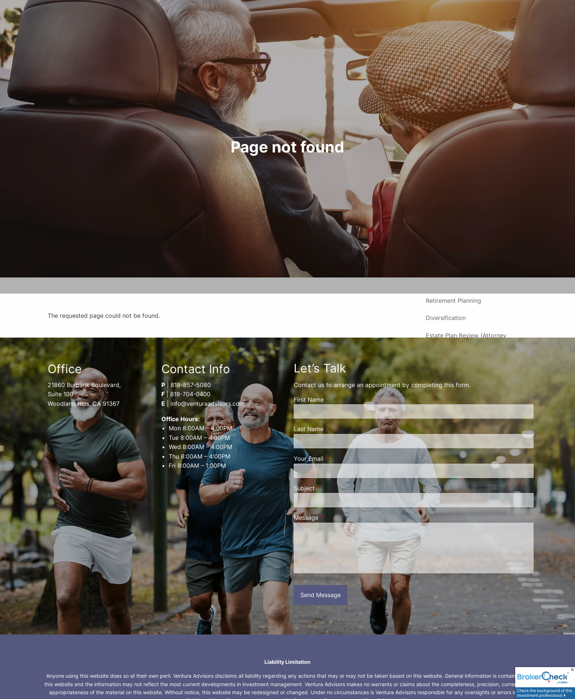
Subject (334, 488)
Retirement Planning (453, 300)
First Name (309, 399)
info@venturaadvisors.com (208, 403)
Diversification (446, 317)
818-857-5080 (191, 385)
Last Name (308, 429)
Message (336, 517)
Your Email (338, 458)
